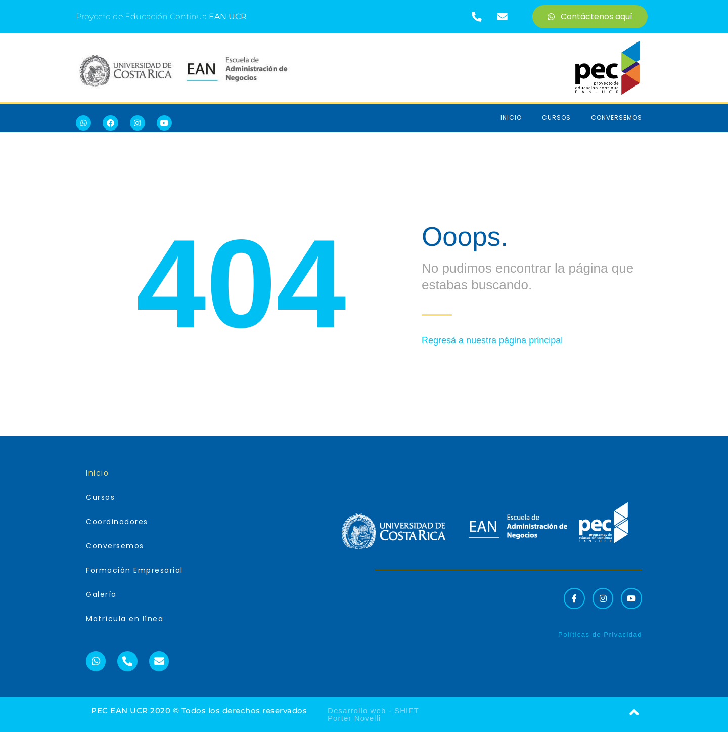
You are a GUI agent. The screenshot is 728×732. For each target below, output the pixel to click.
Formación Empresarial (134, 570)
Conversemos (616, 117)
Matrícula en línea (124, 619)
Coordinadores (117, 521)
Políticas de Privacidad (600, 634)
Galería (101, 594)
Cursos (556, 117)
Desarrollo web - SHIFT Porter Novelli (373, 714)
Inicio (511, 117)
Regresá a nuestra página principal (492, 340)
